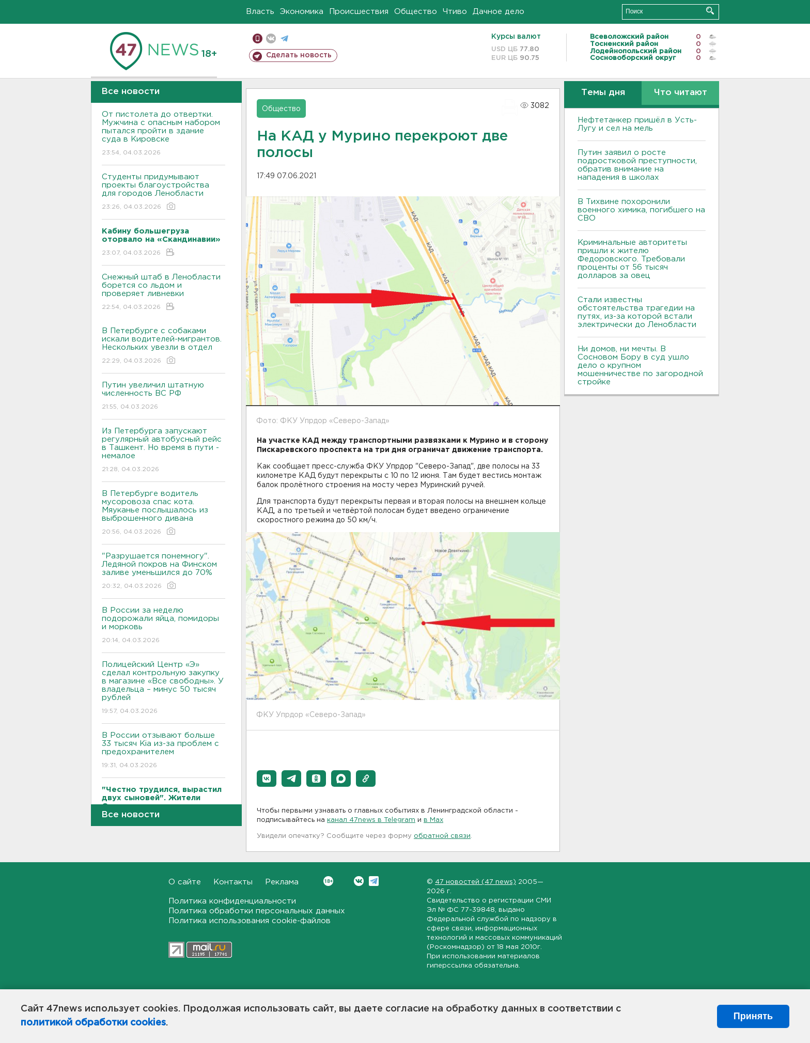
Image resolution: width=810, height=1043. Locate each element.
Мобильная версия (257, 38)
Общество (415, 11)
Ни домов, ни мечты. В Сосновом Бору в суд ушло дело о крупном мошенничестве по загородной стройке (640, 365)
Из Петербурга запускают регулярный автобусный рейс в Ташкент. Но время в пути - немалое (163, 451)
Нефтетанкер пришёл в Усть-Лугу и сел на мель (637, 124)
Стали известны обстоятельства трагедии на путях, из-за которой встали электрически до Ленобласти (637, 312)
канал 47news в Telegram (371, 820)
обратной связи (442, 836)
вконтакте (271, 38)
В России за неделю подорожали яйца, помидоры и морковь (163, 626)
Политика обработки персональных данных (256, 911)
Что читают (680, 93)
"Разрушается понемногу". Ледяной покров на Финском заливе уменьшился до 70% (163, 571)
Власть (260, 11)
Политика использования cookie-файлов (249, 920)
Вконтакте (328, 881)
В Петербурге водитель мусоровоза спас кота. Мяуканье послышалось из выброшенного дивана (163, 513)
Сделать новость (299, 55)
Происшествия (358, 11)
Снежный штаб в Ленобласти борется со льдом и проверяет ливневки (163, 293)
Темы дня (603, 93)
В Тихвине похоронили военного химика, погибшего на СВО (641, 210)
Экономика (301, 11)
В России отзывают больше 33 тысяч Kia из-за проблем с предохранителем (163, 751)
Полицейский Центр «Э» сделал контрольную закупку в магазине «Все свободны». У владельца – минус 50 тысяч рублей (163, 688)
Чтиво (455, 11)
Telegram (374, 881)
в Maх (433, 820)
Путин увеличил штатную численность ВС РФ (163, 396)
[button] (266, 778)
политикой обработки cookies (93, 1023)
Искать (710, 10)
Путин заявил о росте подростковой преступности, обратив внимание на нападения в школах (637, 165)
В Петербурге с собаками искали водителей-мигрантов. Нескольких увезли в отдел (163, 346)
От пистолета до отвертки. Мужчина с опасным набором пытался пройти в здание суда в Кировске (163, 134)
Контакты (233, 882)
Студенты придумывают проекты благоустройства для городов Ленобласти (163, 192)
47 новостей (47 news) (475, 882)
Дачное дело (498, 11)
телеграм (284, 38)
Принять (753, 1016)
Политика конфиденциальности (232, 901)
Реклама (282, 882)
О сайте (184, 882)
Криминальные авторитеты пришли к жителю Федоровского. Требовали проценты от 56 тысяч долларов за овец (632, 259)
